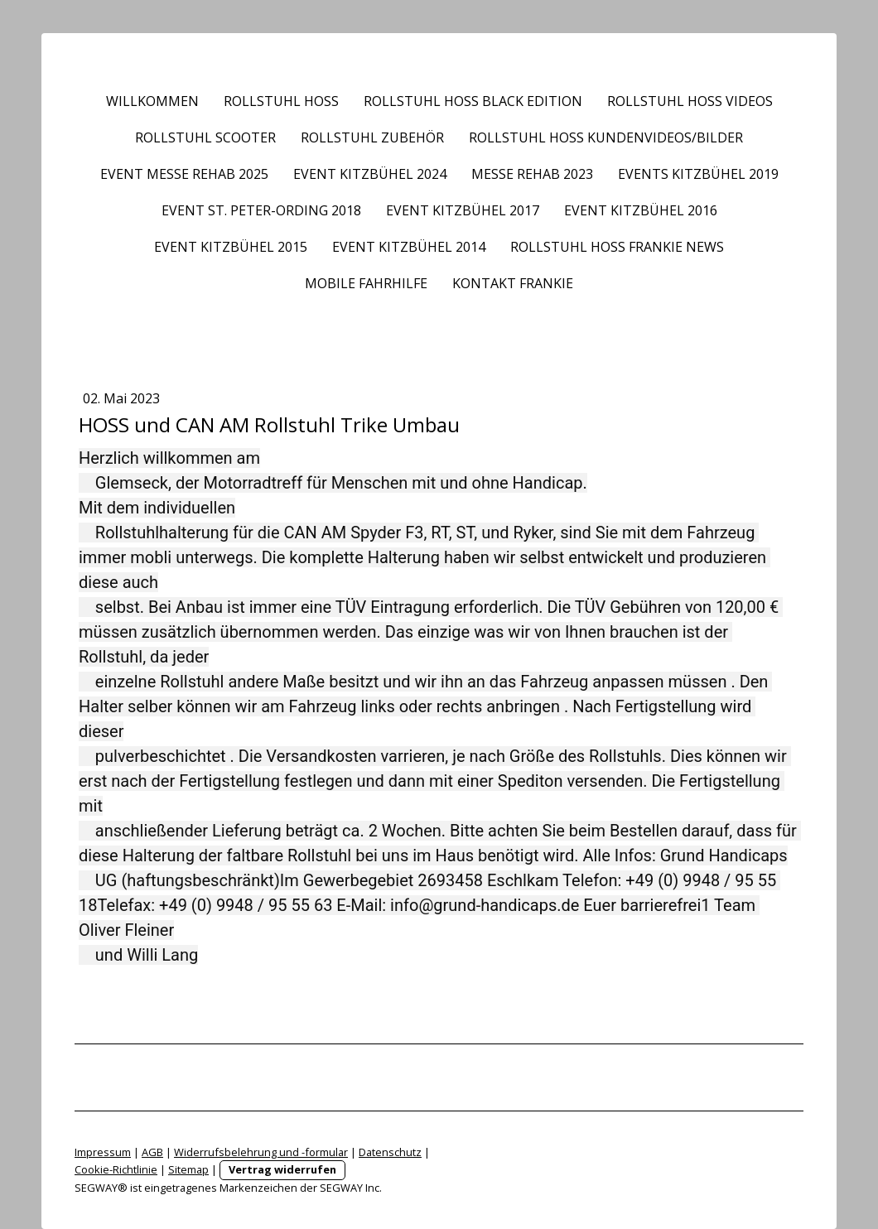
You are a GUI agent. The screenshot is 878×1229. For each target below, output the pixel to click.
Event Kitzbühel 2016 (640, 210)
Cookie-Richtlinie (116, 1169)
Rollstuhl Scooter (205, 137)
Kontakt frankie (512, 283)
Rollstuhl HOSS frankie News (617, 247)
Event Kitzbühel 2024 (369, 174)
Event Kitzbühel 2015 (230, 247)
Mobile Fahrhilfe (366, 283)
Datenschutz (390, 1152)
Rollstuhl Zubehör (372, 137)
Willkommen (152, 101)
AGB (152, 1152)
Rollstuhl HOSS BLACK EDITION (473, 101)
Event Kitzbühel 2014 (408, 247)
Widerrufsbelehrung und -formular (261, 1152)
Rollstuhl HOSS (281, 101)
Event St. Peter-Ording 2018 (261, 210)
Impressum (103, 1152)
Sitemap (188, 1169)
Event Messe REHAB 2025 (184, 174)
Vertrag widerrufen (282, 1169)
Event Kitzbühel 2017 (462, 210)
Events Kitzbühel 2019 (698, 174)
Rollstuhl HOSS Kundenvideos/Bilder (606, 137)
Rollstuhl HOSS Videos (690, 101)
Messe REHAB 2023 (532, 174)
